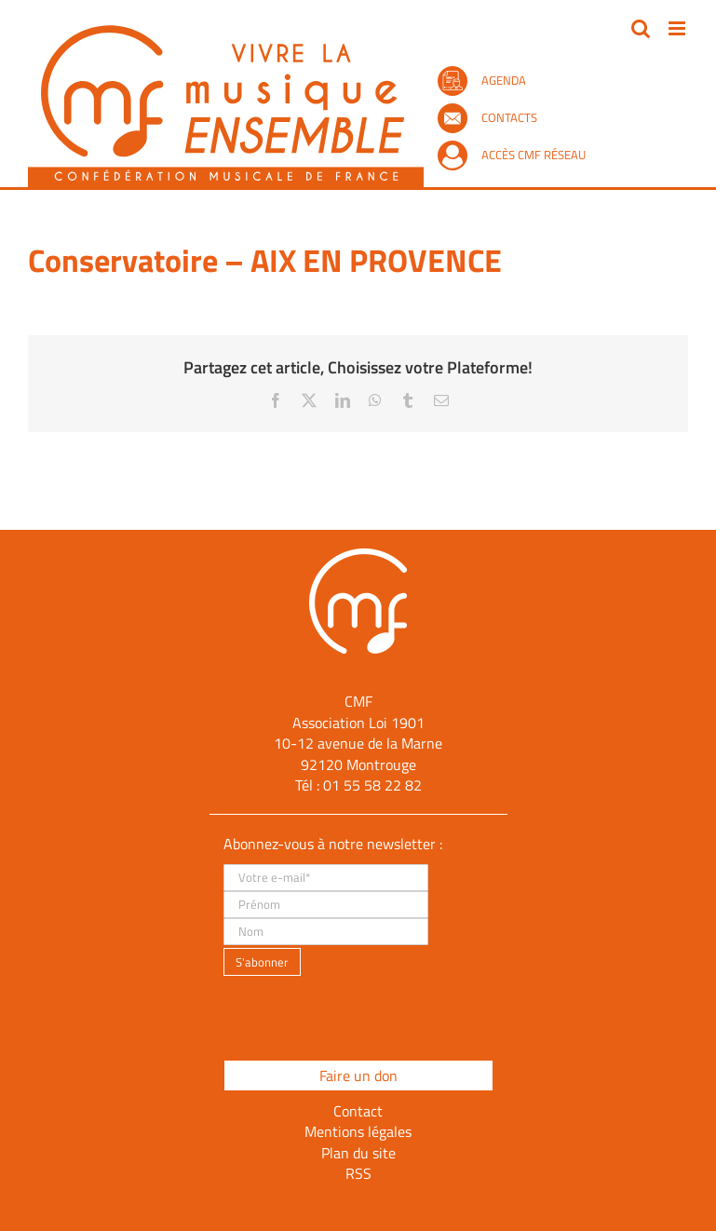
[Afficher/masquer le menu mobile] (678, 28)
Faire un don (358, 1075)
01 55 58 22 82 (372, 785)
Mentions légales (358, 1131)
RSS (358, 1173)
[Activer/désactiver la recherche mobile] (640, 28)
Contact (358, 1111)
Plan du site (358, 1153)
